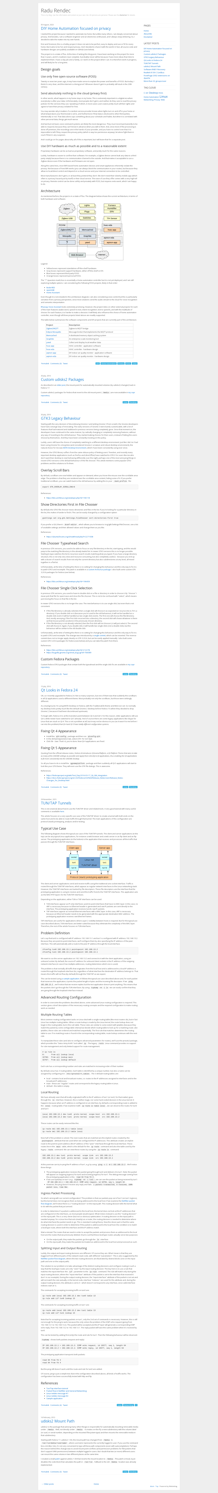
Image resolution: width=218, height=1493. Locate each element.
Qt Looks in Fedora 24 (153, 60)
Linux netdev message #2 (57, 1396)
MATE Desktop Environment (74, 448)
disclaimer (123, 15)
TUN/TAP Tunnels (151, 63)
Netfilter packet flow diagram (53, 1258)
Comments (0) (56, 363)
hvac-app (50, 346)
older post (61, 385)
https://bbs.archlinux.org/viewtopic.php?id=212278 (68, 650)
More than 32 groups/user (155, 81)
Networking (148, 99)
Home (146, 30)
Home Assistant (53, 292)
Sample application (54, 1398)
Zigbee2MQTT (52, 328)
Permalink (45, 363)
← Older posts (48, 1484)
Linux (164, 96)
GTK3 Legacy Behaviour (154, 57)
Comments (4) (56, 1405)
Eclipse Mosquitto (53, 332)
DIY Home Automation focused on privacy (76, 28)
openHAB (50, 290)
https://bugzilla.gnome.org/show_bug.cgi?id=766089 (68, 652)
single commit (100, 635)
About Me (148, 34)
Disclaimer (148, 37)
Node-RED (50, 287)
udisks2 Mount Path (152, 66)
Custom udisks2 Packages (155, 54)
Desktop (153, 92)
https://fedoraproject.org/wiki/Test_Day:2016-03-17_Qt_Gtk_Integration (76, 775)
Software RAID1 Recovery (154, 69)
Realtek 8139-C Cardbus (154, 72)
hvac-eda (50, 349)
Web (163, 99)
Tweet (65, 363)
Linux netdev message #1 (57, 1393)
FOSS (161, 93)
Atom (152, 1486)
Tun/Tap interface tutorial (57, 1388)
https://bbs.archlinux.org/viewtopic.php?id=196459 (68, 581)
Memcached (51, 335)
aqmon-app (51, 353)
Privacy (157, 99)
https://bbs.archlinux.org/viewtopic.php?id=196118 (68, 498)
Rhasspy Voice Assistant (51, 307)
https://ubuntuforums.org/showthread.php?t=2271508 (69, 536)
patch (57, 1459)
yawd (48, 342)
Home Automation (151, 97)
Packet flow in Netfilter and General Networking (66, 1391)
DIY (147, 93)
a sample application (70, 978)
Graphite (50, 339)
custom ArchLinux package (99, 569)
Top (156, 1486)
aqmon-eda (51, 356)
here (62, 811)
